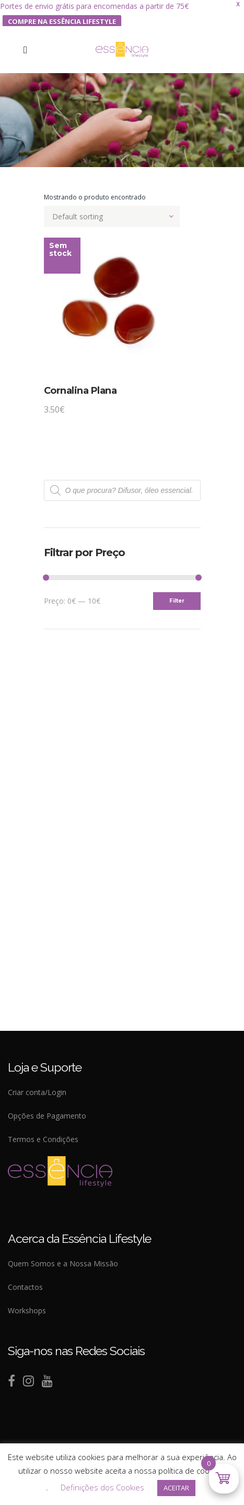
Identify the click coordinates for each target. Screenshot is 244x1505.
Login (57, 1092)
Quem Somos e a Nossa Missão (63, 1263)
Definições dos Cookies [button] (102, 1487)
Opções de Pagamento (47, 1116)
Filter (176, 600)
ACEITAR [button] (176, 1487)
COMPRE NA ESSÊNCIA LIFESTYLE (62, 21)
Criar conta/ (28, 1092)
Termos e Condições (43, 1139)
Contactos (25, 1287)
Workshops (27, 1310)
